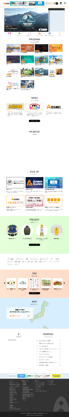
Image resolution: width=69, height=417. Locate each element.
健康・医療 (17, 261)
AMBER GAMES (13, 399)
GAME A (11, 400)
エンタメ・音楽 (39, 35)
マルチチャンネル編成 (40, 382)
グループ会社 (50, 380)
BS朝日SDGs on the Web (15, 384)
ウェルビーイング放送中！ (15, 386)
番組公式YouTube (13, 392)
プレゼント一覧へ (34, 244)
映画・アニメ (29, 35)
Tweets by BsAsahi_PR (12, 339)
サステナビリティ (20, 259)
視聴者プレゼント (13, 387)
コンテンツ (11, 380)
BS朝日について (25, 380)
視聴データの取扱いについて (28, 396)
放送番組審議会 (26, 387)
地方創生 (11, 397)
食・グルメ (10, 261)
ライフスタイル (34, 259)
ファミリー (10, 264)
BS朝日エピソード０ (14, 394)
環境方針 (24, 398)
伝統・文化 (30, 261)
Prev (5, 20)
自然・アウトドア (44, 259)
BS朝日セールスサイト (14, 402)
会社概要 (24, 382)
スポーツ (59, 35)
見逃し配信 (12, 395)
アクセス (24, 399)
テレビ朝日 (51, 382)
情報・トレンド (43, 261)
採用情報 (24, 384)
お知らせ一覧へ (34, 120)
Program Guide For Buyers (15, 408)
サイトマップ (38, 389)
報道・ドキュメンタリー (49, 35)
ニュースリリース (26, 386)
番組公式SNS (12, 389)
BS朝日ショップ (13, 407)
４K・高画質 (10, 259)
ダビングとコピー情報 (40, 384)
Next (47, 20)
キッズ (16, 264)
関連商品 (11, 405)
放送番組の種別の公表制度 (28, 389)
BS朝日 (6, 3)
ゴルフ (51, 259)
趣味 (27, 259)
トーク (50, 261)
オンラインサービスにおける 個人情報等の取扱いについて (28, 395)
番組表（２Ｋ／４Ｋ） (14, 382)
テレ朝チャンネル (52, 384)
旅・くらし (19, 35)
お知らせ (36, 380)
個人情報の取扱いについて (28, 392)
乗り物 (57, 259)
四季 (36, 261)
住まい (23, 261)
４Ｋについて (38, 387)
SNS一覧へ (34, 293)
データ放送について (39, 386)
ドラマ (9, 35)
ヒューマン (56, 261)
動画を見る (44, 29)
